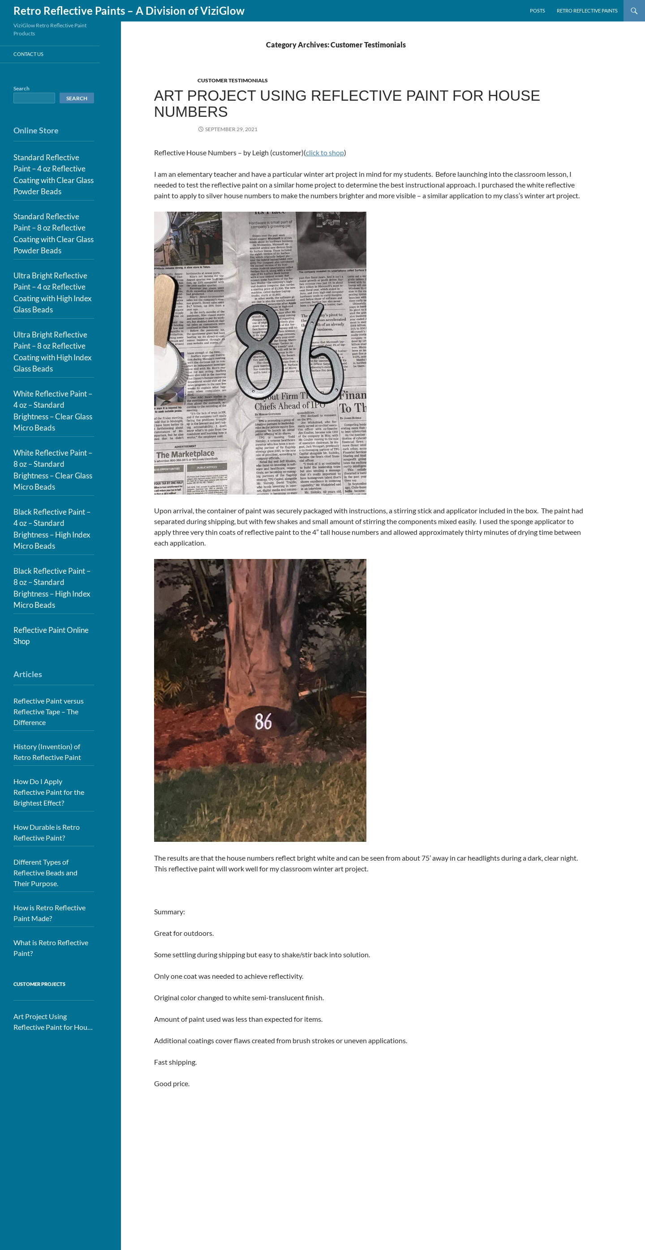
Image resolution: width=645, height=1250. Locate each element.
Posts (537, 10)
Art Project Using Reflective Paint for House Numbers (347, 103)
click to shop (325, 152)
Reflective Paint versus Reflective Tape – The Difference (48, 711)
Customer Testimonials (233, 80)
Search (21, 88)
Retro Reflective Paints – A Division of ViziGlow (129, 10)
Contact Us (28, 54)
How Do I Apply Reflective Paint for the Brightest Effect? (48, 792)
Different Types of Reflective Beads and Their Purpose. (45, 872)
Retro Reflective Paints (587, 10)
